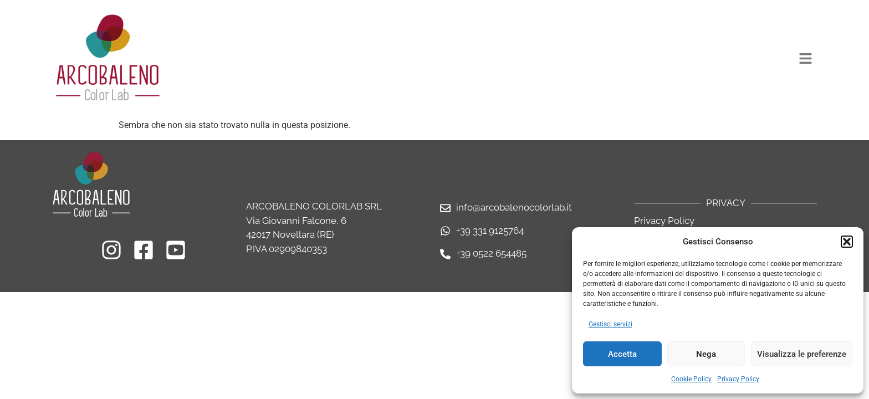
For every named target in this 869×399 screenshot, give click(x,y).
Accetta (622, 354)
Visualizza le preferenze (801, 354)
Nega (706, 354)
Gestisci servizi (610, 324)
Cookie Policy (691, 379)
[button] (846, 241)
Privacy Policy (738, 379)
